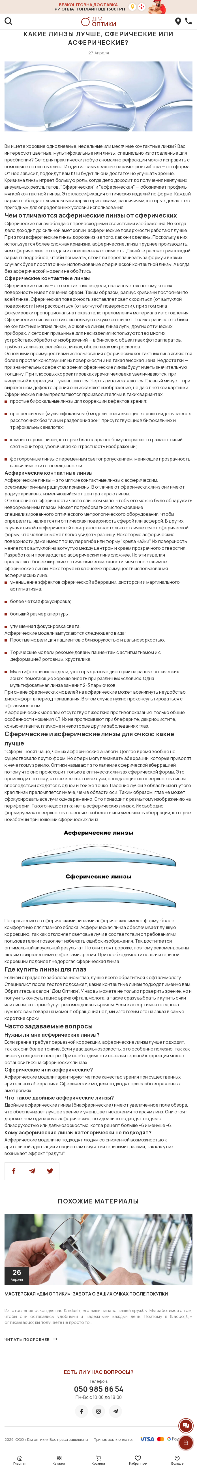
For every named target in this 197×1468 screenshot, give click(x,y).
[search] (8, 21)
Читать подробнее (27, 1339)
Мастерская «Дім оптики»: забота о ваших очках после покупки (86, 1294)
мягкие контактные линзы (92, 480)
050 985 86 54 (98, 1389)
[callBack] (188, 21)
